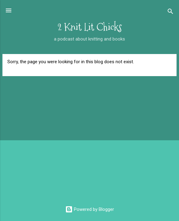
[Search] (170, 12)
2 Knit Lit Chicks (90, 27)
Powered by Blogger (89, 209)
